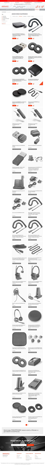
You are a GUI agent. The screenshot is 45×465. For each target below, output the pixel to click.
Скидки (36, 456)
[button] (39, 7)
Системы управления (6, 18)
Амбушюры (21, 9)
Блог (36, 455)
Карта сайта (28, 456)
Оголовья (4, 22)
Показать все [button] (4, 23)
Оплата (18, 456)
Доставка (18, 455)
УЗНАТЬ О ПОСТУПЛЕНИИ (16, 127)
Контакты (21, 7)
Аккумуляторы (26, 9)
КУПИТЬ (14, 38)
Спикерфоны (32, 9)
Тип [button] (2, 14)
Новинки (17, 7)
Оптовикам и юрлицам (21, 6)
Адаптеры (4, 16)
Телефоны (12, 9)
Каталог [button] (14, 6)
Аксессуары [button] (37, 9)
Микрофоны (17, 9)
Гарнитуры (7, 9)
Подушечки (4, 17)
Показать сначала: (15, 16)
